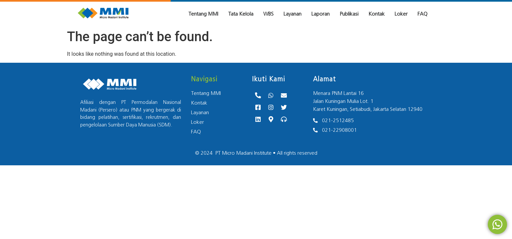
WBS (268, 14)
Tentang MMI (203, 14)
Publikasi (349, 14)
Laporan (320, 14)
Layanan (292, 14)
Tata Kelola (240, 14)
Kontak (376, 14)
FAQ (422, 14)
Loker (401, 14)
